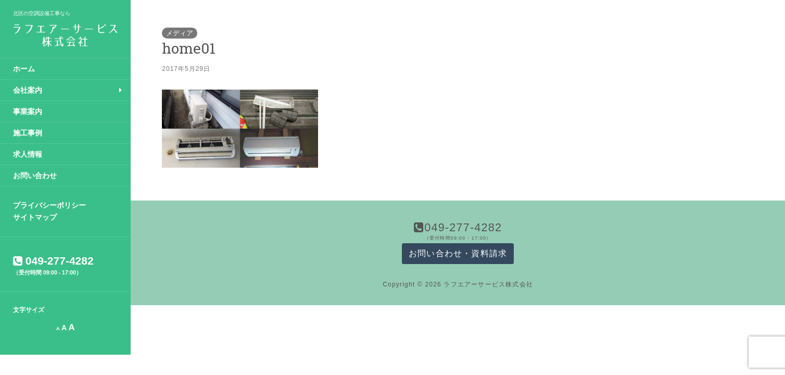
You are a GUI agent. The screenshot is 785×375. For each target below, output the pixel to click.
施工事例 (27, 133)
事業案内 (27, 111)
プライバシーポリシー (49, 205)
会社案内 (27, 90)
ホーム (24, 69)
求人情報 (27, 154)
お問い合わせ (35, 175)
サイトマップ (35, 217)
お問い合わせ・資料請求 (458, 253)
